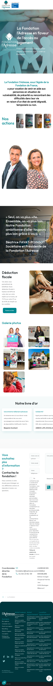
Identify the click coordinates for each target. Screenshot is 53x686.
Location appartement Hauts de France (45, 644)
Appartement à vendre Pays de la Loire (33, 660)
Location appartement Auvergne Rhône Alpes (45, 618)
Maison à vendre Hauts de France (19, 642)
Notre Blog (5, 629)
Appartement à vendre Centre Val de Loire (33, 652)
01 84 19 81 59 (24, 574)
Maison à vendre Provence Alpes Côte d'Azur (20, 663)
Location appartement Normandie (45, 632)
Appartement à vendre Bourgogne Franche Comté (33, 624)
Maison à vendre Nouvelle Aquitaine (20, 634)
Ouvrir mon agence (7, 626)
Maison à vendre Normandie (19, 630)
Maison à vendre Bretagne (19, 626)
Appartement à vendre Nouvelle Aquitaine (33, 636)
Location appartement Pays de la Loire (45, 660)
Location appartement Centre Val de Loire (45, 652)
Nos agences (5, 621)
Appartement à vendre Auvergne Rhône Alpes (33, 618)
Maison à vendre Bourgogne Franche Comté (20, 621)
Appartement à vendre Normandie (33, 632)
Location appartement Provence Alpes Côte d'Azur (45, 665)
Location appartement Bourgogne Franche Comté (45, 624)
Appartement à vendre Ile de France (33, 648)
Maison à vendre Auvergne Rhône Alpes (19, 616)
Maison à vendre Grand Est (19, 638)
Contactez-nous (6, 624)
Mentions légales (6, 631)
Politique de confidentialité (6, 637)
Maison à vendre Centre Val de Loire (20, 650)
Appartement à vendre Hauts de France (33, 644)
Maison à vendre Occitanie (19, 654)
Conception (5, 634)
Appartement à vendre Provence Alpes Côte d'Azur (33, 665)
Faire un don (9, 310)
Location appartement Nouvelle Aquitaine (45, 636)
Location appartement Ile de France (45, 648)
